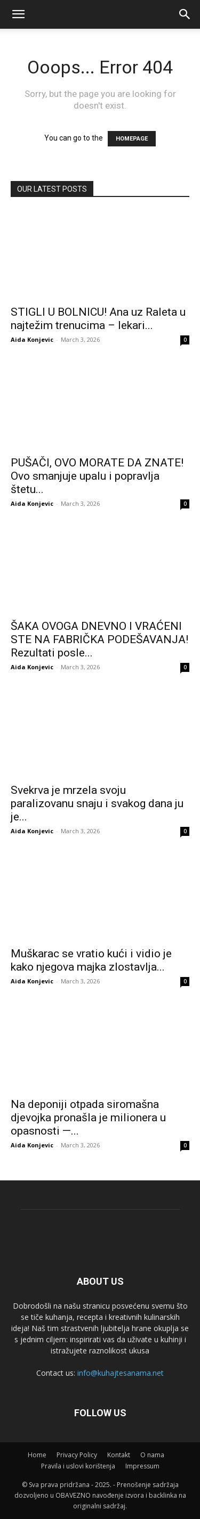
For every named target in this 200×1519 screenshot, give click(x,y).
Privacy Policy (77, 1454)
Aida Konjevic (32, 339)
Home (37, 1454)
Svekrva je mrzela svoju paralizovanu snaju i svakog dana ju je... (97, 803)
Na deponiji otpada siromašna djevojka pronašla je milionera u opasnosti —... (88, 1117)
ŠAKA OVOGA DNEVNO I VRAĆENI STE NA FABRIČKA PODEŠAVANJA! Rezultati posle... (99, 639)
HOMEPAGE (132, 138)
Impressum (142, 1466)
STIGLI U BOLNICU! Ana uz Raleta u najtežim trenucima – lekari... (98, 319)
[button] (185, 14)
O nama (152, 1454)
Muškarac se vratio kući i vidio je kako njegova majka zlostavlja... (91, 960)
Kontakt (118, 1454)
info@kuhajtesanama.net (120, 1373)
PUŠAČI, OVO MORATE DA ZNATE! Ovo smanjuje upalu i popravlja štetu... (97, 476)
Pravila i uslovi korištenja (78, 1466)
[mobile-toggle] (18, 14)
